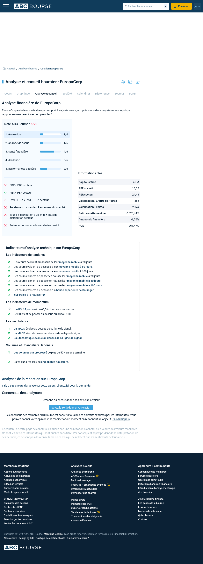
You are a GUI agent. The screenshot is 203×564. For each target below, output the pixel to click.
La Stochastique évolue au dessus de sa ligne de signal (48, 337)
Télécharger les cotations (18, 519)
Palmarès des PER (81, 503)
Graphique (23, 93)
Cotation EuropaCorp (51, 68)
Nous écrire (10, 538)
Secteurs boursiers (14, 511)
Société (67, 93)
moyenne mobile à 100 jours (84, 285)
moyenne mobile (69, 262)
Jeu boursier (145, 492)
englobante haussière (54, 361)
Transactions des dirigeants (86, 516)
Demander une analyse (83, 492)
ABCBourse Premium (83, 476)
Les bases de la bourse (151, 503)
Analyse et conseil (46, 93)
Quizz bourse (145, 515)
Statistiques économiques (18, 515)
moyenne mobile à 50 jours (75, 266)
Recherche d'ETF (13, 507)
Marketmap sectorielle (16, 492)
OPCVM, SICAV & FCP (16, 498)
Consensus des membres (152, 471)
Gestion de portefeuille (150, 479)
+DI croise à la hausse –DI (30, 294)
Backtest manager (81, 480)
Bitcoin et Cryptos (13, 483)
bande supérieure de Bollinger (75, 290)
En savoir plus (121, 419)
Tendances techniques (83, 512)
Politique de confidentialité (50, 538)
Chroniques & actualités (84, 488)
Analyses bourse (27, 68)
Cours (8, 93)
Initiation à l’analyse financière (155, 483)
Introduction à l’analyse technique (156, 488)
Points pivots (78, 499)
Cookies (142, 519)
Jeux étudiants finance (150, 498)
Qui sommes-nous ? (78, 538)
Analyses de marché (82, 471)
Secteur (119, 93)
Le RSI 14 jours (24, 309)
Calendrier (83, 93)
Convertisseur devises (16, 488)
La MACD (19, 328)
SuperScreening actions (84, 507)
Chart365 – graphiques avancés (88, 484)
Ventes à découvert (81, 520)
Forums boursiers (148, 475)
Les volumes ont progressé (30, 352)
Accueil (11, 68)
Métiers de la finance (150, 511)
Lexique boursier (147, 507)
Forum (133, 93)
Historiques (102, 93)
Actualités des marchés (17, 475)
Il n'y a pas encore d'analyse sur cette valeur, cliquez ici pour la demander (46, 385)
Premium (181, 6)
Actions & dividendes (15, 471)
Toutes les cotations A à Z (18, 523)
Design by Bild (26, 538)
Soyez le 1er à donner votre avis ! (71, 407)
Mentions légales (53, 533)
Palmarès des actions (16, 503)
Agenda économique (15, 479)
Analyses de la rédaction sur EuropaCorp (33, 379)
